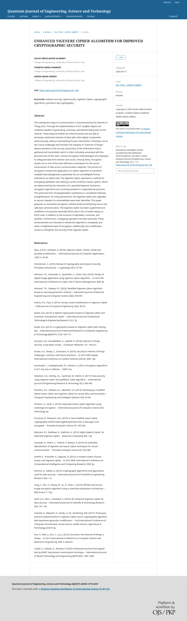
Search (173, 16)
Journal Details (52, 16)
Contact (91, 16)
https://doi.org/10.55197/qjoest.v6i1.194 (59, 90)
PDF (121, 57)
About (35, 16)
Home (37, 32)
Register (167, 2)
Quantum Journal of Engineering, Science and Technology (59, 11)
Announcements (74, 16)
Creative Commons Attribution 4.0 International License (133, 132)
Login (176, 2)
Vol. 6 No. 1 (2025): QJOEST (67, 32)
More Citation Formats (128, 170)
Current (11, 16)
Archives (24, 16)
